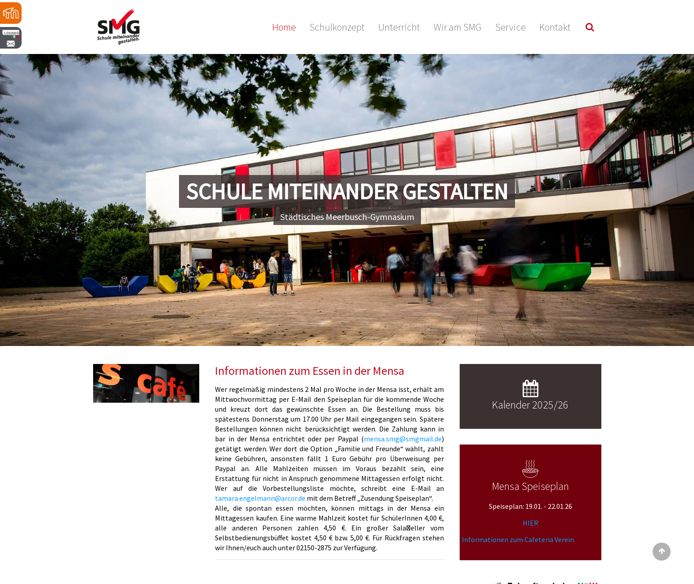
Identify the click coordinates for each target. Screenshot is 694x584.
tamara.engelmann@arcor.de (260, 498)
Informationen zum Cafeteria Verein (518, 539)
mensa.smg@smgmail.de (403, 438)
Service (510, 27)
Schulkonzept (337, 27)
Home (284, 27)
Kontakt (555, 27)
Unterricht (399, 27)
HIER (530, 522)
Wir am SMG (458, 27)
